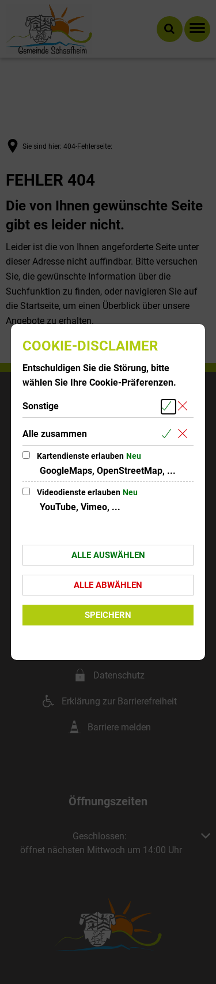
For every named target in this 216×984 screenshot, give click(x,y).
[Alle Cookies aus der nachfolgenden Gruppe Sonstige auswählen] (168, 406)
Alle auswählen (108, 555)
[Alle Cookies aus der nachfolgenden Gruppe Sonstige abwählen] (184, 406)
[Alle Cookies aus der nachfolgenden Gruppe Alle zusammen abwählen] (184, 434)
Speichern (108, 615)
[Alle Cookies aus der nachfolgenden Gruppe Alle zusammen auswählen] (168, 434)
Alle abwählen (108, 585)
